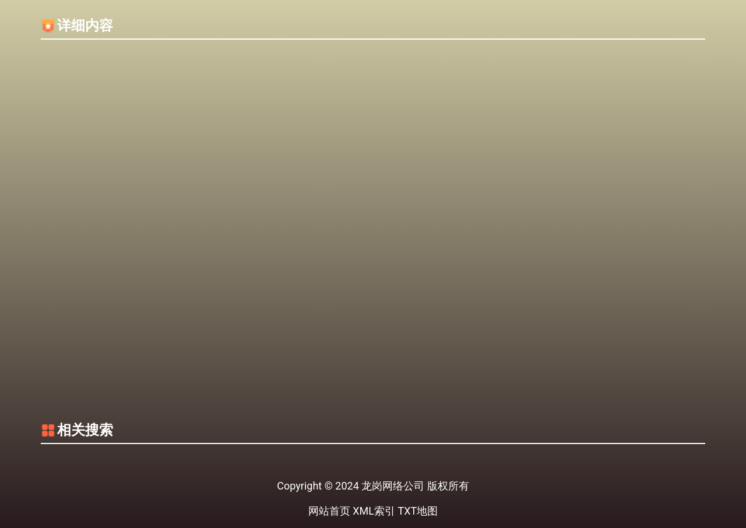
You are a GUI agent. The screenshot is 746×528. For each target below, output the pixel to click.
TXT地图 (417, 511)
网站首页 (329, 511)
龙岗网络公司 (392, 486)
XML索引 (374, 511)
